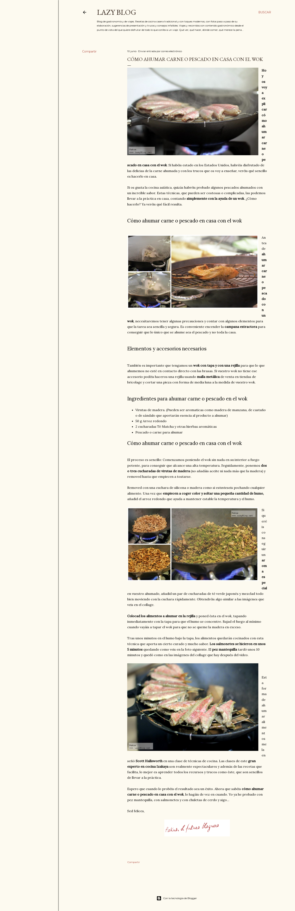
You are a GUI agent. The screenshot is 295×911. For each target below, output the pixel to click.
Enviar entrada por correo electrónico (160, 51)
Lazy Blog (116, 12)
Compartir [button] (89, 51)
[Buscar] (264, 12)
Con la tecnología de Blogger (177, 898)
